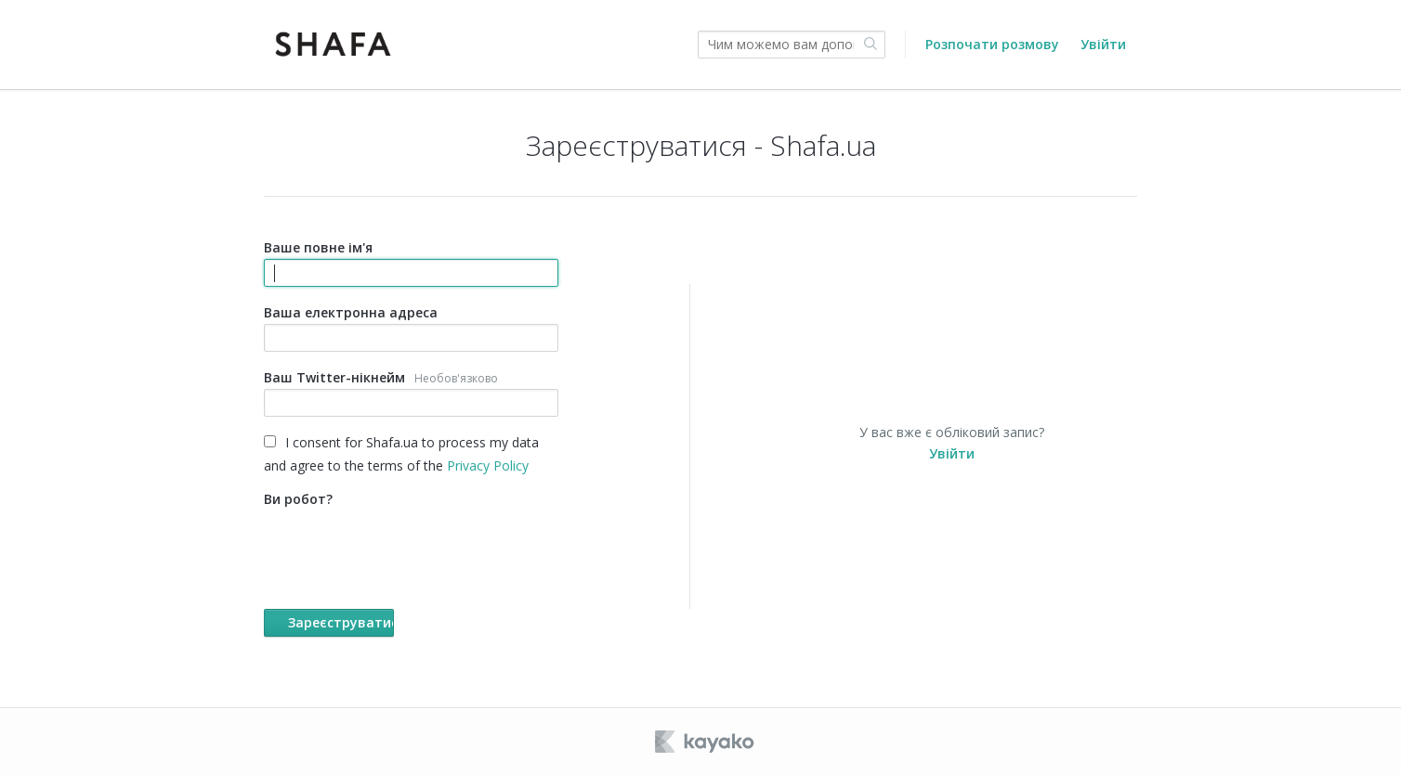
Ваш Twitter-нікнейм (411, 392)
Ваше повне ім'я (411, 263)
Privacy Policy (488, 465)
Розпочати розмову (992, 44)
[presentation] (405, 546)
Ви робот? (411, 563)
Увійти (1103, 44)
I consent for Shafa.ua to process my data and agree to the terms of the (401, 453)
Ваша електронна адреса (411, 328)
